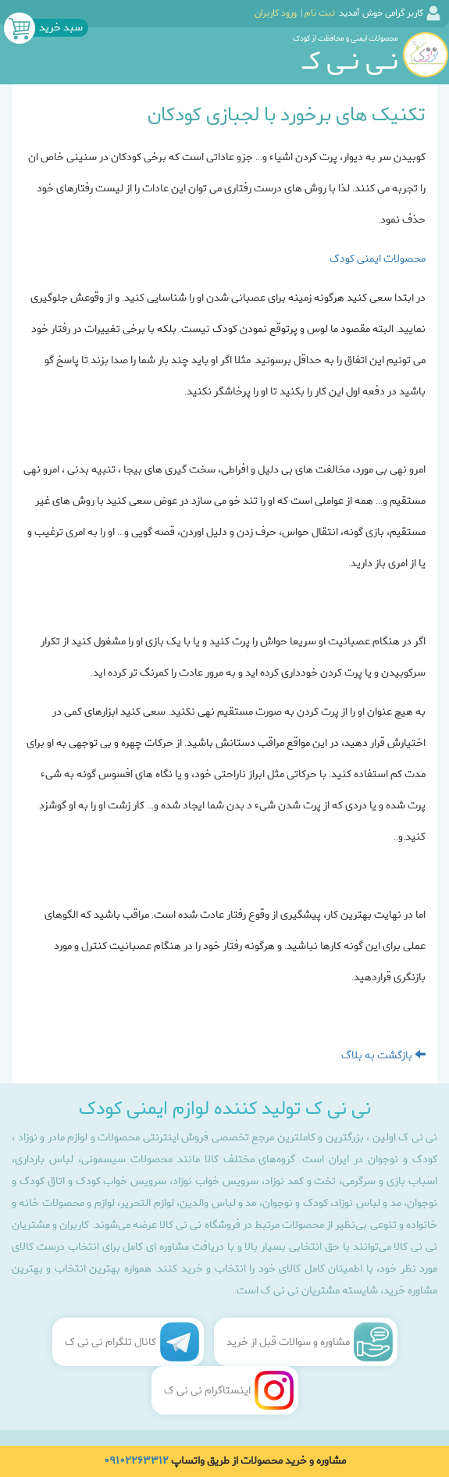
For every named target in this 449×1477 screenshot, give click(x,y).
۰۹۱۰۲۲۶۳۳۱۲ (136, 1461)
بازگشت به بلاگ (383, 1056)
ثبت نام (320, 12)
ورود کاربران (276, 12)
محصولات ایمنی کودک (378, 259)
